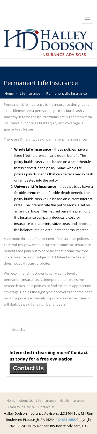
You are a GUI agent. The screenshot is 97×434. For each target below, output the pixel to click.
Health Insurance (71, 400)
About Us (26, 400)
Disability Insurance (20, 407)
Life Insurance (30, 93)
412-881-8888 (65, 419)
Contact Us (28, 368)
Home (9, 93)
